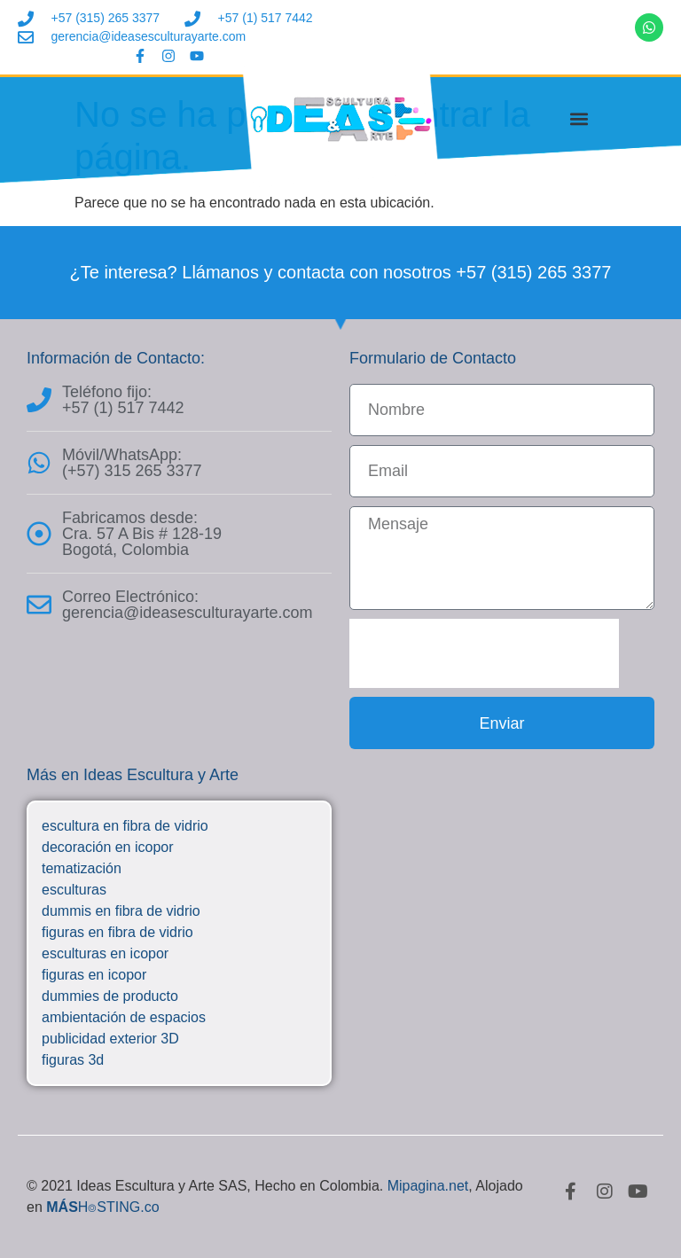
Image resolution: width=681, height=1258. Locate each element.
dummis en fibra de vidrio (121, 910)
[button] (579, 118)
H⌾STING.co (102, 1207)
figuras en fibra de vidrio (117, 932)
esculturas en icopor (105, 953)
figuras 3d (73, 1059)
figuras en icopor (94, 974)
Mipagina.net (428, 1185)
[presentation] (484, 653)
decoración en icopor (108, 847)
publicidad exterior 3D (110, 1038)
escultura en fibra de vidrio (125, 825)
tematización (81, 868)
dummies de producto (110, 996)
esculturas (74, 889)
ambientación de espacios (124, 1017)
